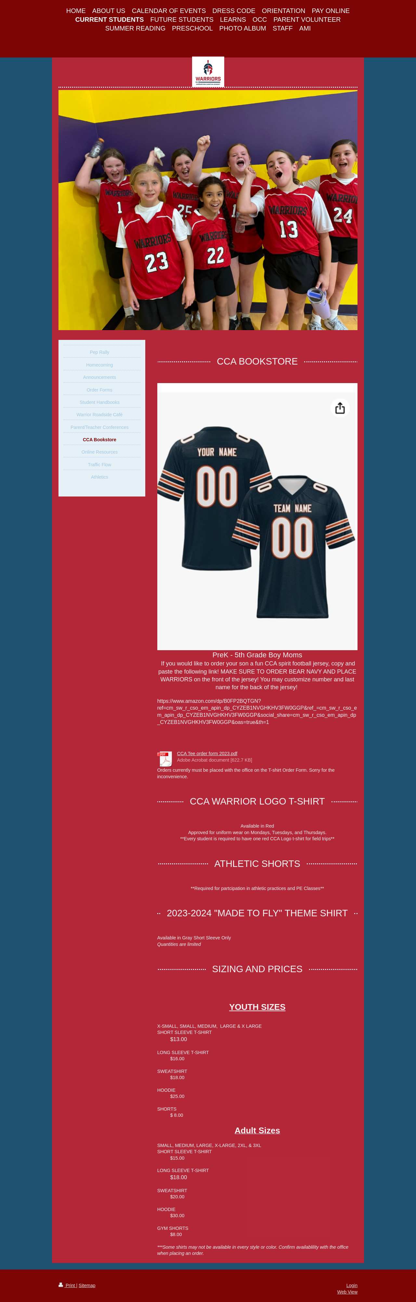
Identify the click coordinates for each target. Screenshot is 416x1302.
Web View (347, 1292)
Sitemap (87, 1285)
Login (352, 1285)
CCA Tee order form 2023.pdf (207, 753)
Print (67, 1285)
